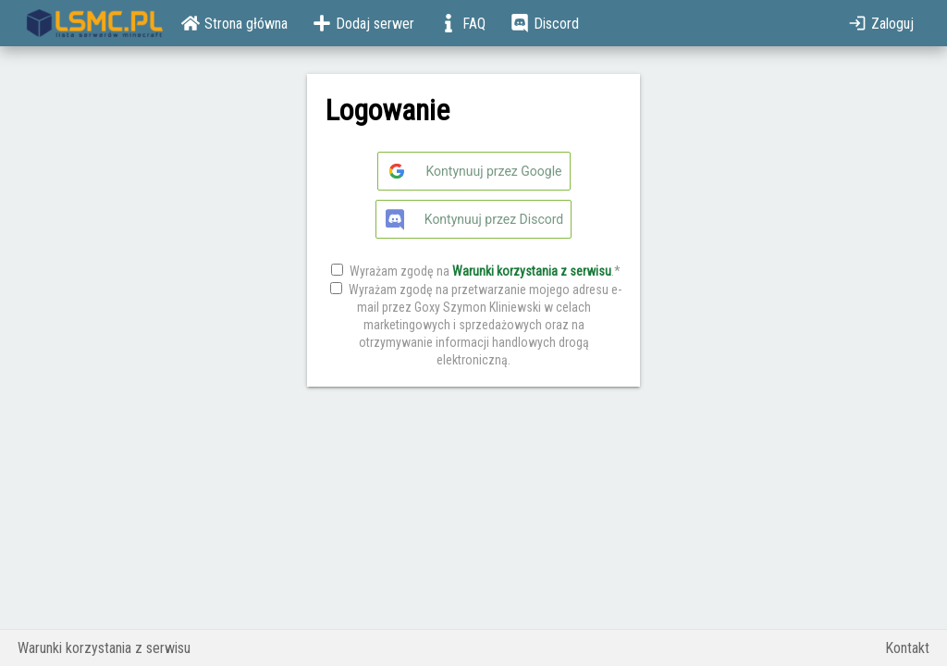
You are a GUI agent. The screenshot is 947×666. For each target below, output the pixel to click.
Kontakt (907, 648)
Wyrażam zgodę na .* (485, 271)
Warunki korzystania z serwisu (531, 271)
